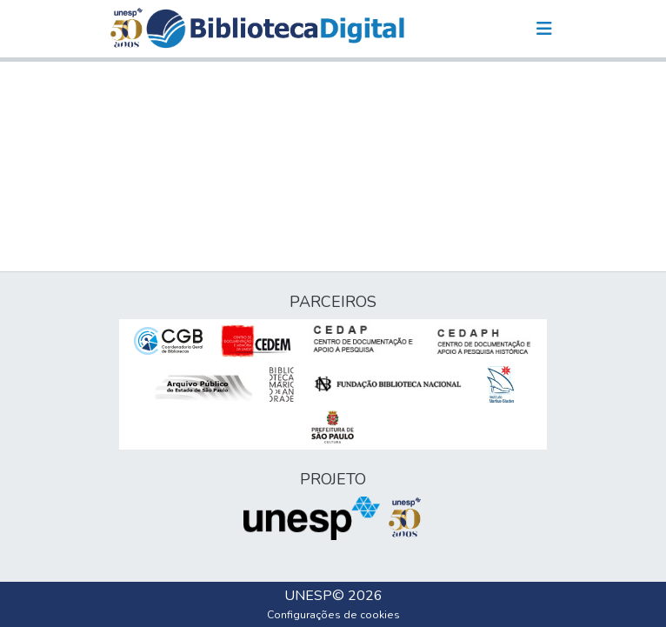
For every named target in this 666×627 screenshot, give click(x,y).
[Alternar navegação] (544, 28)
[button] (275, 28)
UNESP (308, 595)
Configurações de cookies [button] (333, 615)
